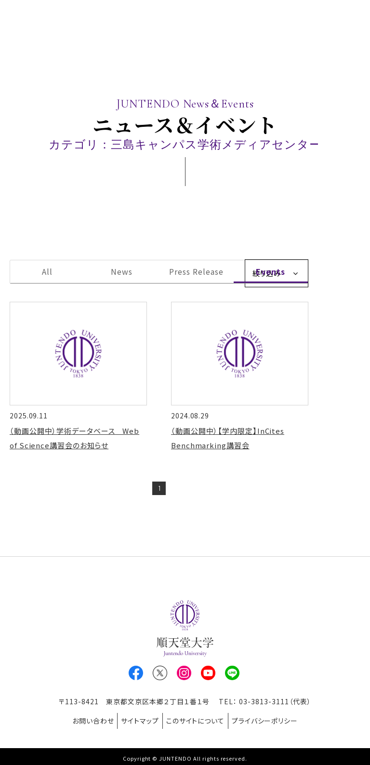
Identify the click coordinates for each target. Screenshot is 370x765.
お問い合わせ (83, 721)
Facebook (136, 677)
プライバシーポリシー (275, 721)
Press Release (196, 271)
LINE (232, 677)
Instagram (184, 677)
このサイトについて (199, 721)
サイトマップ (137, 721)
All (47, 271)
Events (270, 271)
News (121, 271)
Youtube (208, 677)
